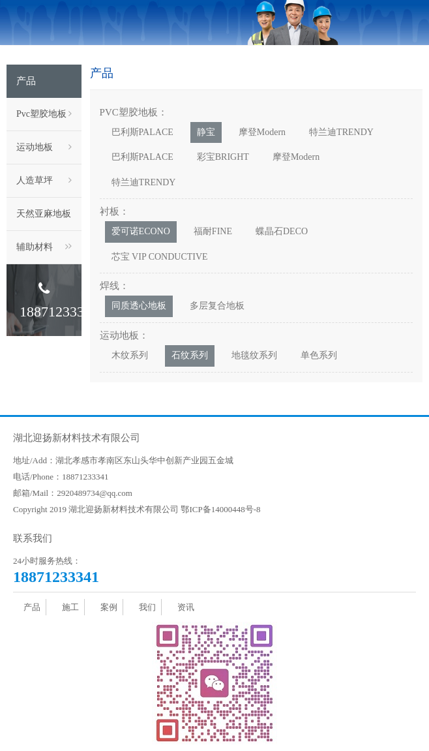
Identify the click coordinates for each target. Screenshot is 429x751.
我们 (147, 607)
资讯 (185, 607)
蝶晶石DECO (282, 231)
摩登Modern (262, 132)
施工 (70, 607)
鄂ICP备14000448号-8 (220, 509)
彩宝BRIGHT (223, 157)
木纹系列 (129, 355)
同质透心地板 (138, 306)
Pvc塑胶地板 (44, 114)
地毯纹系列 (254, 355)
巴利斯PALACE (142, 132)
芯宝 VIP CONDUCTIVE (159, 257)
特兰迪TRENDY (341, 132)
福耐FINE (213, 231)
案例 (108, 607)
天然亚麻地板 (44, 220)
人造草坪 (44, 180)
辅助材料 (42, 247)
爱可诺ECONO (140, 231)
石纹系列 (189, 355)
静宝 (206, 132)
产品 (31, 607)
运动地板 (44, 147)
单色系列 (319, 355)
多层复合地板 (217, 306)
